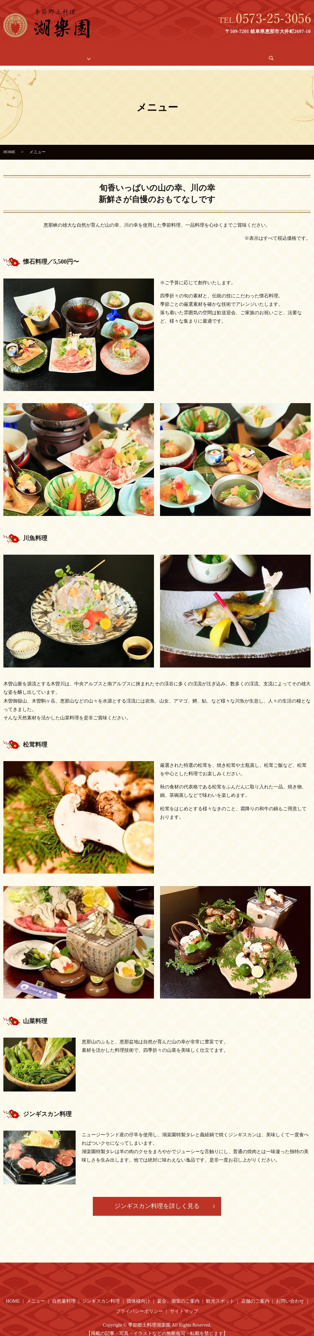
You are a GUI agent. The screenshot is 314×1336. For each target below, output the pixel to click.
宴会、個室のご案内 (123, 54)
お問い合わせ (248, 54)
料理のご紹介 (72, 54)
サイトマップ (184, 1304)
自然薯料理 (64, 1294)
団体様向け (138, 1294)
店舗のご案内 (209, 54)
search (273, 55)
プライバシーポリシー (139, 1304)
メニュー (35, 1294)
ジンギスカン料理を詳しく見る (157, 1199)
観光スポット (170, 54)
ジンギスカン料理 (101, 1294)
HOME (40, 54)
